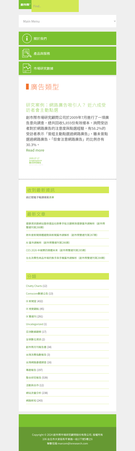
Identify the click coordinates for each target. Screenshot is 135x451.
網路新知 (31, 400)
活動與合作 (32, 385)
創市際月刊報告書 (36, 347)
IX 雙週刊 (31, 316)
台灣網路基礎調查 (36, 362)
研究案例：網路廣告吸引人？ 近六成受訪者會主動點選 (66, 107)
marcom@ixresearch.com (73, 443)
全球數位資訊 (33, 339)
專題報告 (31, 370)
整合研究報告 (35, 162)
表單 (51, 197)
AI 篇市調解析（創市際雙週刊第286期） (48, 242)
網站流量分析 (33, 393)
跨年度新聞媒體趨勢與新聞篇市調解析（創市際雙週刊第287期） (62, 235)
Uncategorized (34, 324)
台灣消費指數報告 (36, 354)
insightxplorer (35, 160)
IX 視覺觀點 (32, 309)
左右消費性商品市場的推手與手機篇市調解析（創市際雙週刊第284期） (66, 258)
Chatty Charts (34, 286)
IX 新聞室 (31, 301)
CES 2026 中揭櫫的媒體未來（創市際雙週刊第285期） (57, 250)
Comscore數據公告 (37, 293)
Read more (35, 150)
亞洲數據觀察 (33, 331)
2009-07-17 (34, 158)
